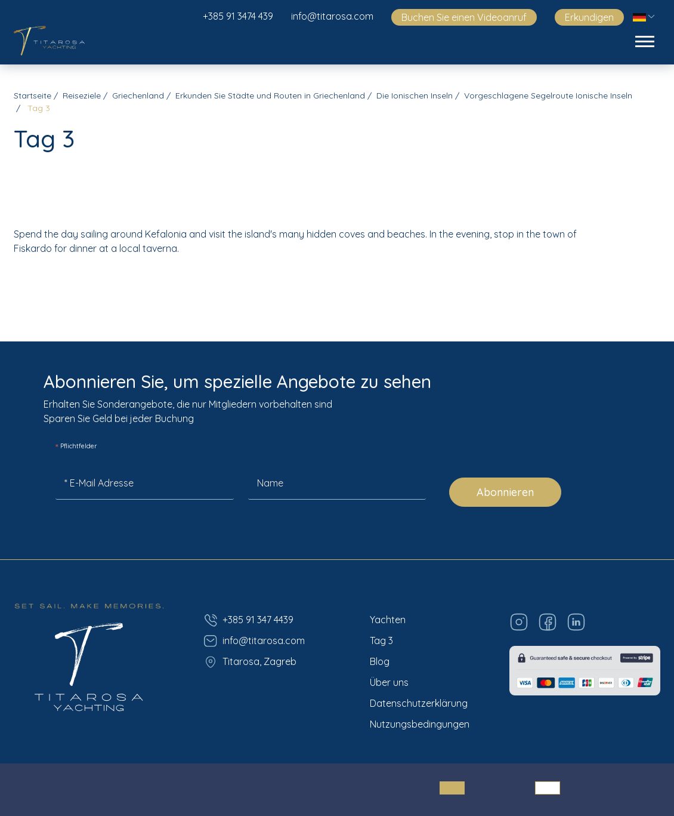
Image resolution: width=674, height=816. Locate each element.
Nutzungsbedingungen (419, 724)
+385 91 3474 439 (238, 16)
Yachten (388, 620)
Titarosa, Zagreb (249, 662)
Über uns (389, 682)
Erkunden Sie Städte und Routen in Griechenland (270, 95)
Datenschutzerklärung (419, 703)
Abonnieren (505, 492)
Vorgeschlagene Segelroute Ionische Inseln (548, 95)
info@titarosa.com (332, 16)
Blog (379, 661)
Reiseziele (82, 95)
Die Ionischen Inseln (414, 95)
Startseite (32, 95)
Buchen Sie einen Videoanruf (464, 17)
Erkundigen (589, 17)
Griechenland (138, 95)
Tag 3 (381, 640)
